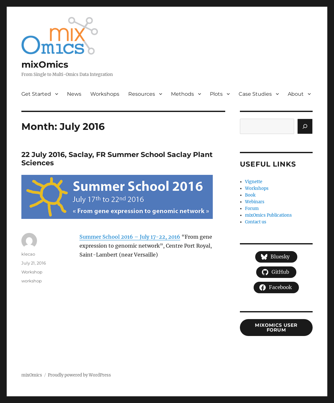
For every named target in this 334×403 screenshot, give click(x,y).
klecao (28, 254)
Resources (141, 94)
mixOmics (44, 64)
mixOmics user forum (276, 327)
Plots (216, 94)
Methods (182, 94)
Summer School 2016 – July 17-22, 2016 (129, 237)
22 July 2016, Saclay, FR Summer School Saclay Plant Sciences (117, 159)
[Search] (305, 126)
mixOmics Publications (268, 215)
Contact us (255, 222)
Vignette (253, 181)
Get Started (36, 94)
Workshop (31, 271)
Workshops (104, 94)
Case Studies (255, 94)
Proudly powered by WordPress (79, 375)
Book (250, 195)
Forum (252, 208)
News (74, 94)
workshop (31, 280)
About (296, 94)
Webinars (254, 202)
